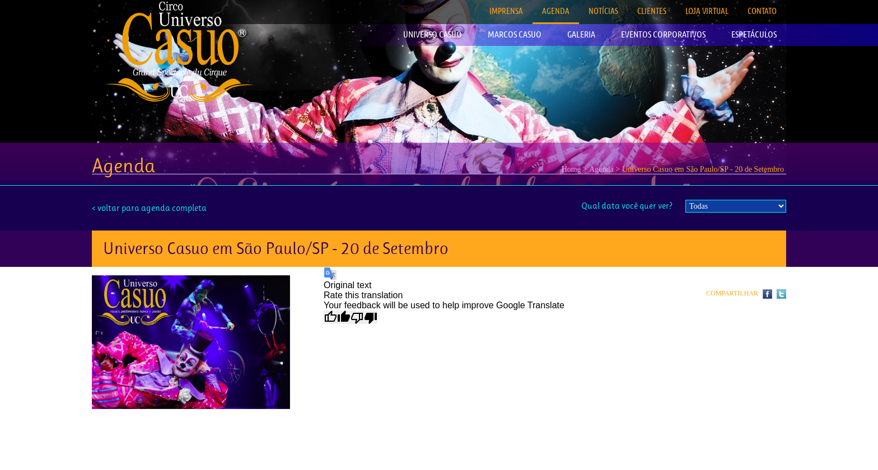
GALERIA (581, 34)
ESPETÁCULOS (754, 34)
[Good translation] (337, 317)
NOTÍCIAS (603, 11)
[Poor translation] (364, 317)
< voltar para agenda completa (149, 208)
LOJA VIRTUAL (706, 11)
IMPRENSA (506, 11)
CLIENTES (651, 11)
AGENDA (555, 11)
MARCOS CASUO (514, 34)
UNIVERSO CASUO (432, 34)
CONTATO (762, 11)
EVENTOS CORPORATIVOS (663, 34)
